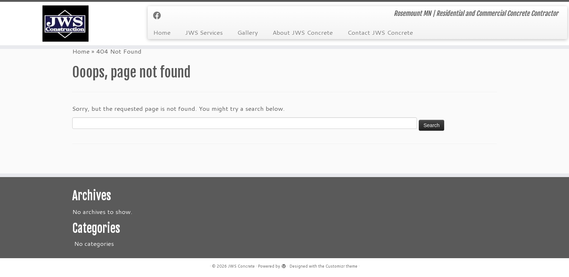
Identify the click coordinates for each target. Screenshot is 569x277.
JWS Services (204, 32)
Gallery (247, 32)
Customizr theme (341, 266)
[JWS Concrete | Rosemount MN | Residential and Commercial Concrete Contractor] (65, 23)
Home (162, 32)
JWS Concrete (241, 266)
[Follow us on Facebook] (159, 15)
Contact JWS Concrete (380, 32)
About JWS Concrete (303, 32)
